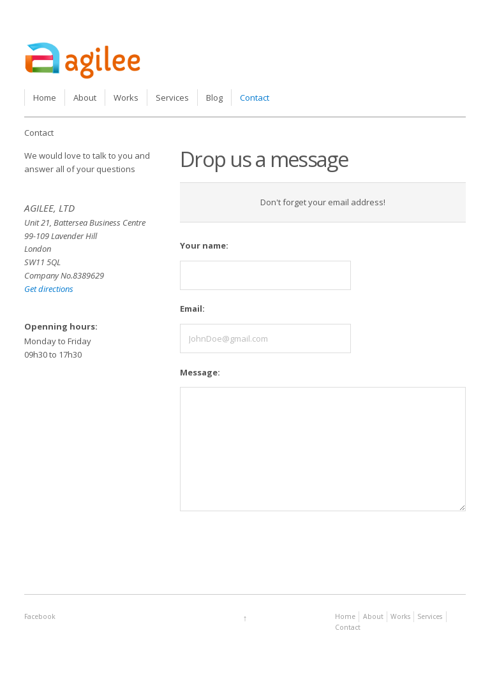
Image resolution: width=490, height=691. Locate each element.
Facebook (40, 616)
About (84, 97)
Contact (254, 97)
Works (126, 97)
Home (44, 97)
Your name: (204, 245)
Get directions (48, 289)
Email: (192, 308)
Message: (200, 372)
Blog (214, 97)
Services (172, 97)
